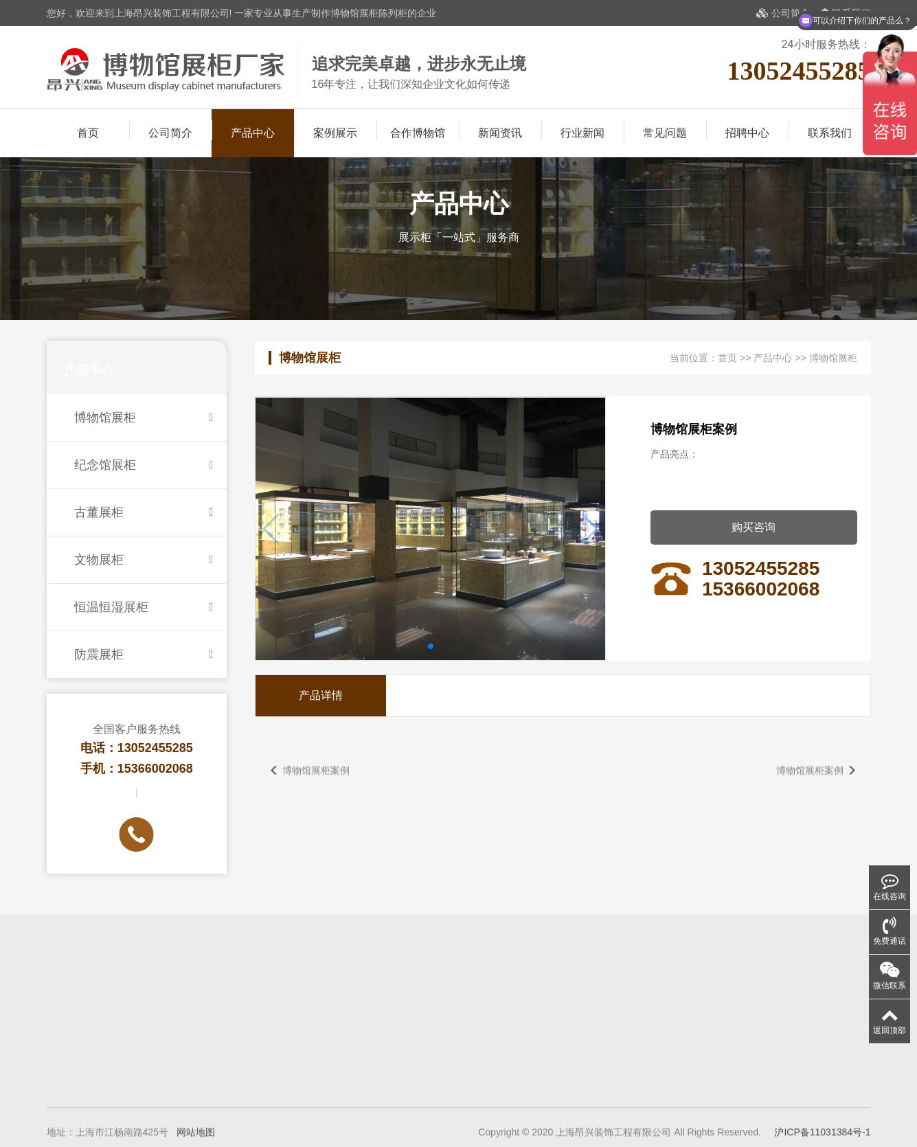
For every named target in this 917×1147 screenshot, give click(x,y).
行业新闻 (582, 133)
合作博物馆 (417, 133)
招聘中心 (747, 133)
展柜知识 (395, 1061)
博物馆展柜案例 (316, 783)
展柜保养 (395, 1081)
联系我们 (830, 133)
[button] (430, 646)
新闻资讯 (500, 133)
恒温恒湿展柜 (144, 607)
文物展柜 (144, 560)
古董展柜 (144, 512)
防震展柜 (144, 654)
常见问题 (665, 133)
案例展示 (335, 133)
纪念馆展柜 (144, 465)
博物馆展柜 (144, 417)
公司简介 (783, 13)
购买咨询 (754, 527)
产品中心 (253, 133)
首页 (88, 133)
